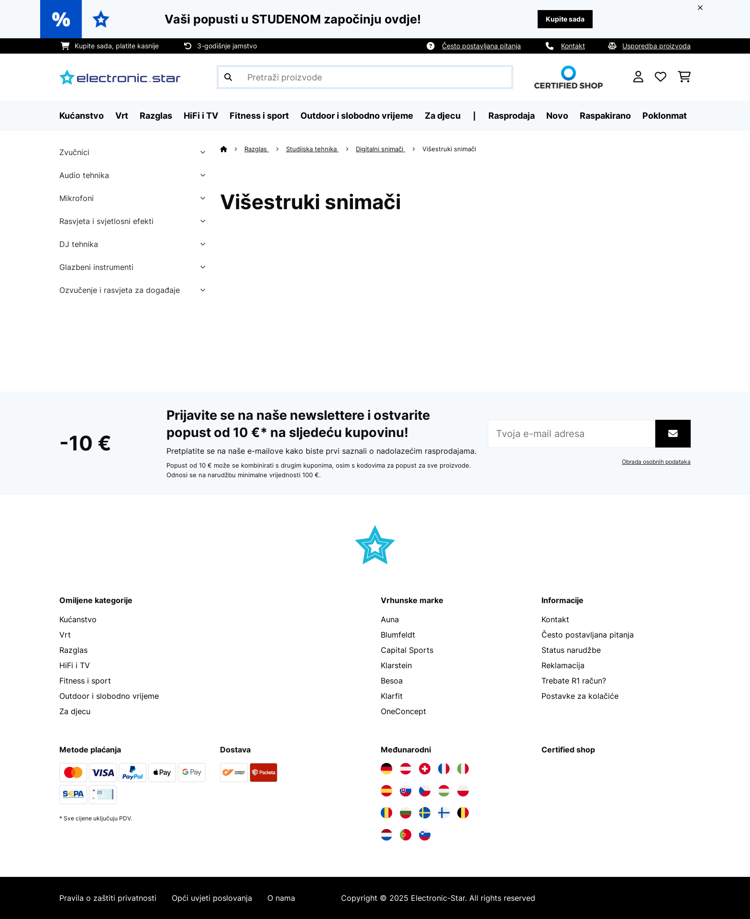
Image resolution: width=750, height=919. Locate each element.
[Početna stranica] (232, 149)
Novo (557, 116)
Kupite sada (565, 19)
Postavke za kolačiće (579, 696)
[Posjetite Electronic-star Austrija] (405, 768)
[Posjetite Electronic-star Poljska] (463, 790)
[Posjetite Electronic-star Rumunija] (386, 812)
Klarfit (392, 696)
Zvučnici (74, 152)
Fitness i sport (85, 680)
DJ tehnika (78, 244)
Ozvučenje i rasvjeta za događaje (119, 290)
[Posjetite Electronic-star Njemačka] (386, 768)
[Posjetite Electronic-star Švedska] (424, 812)
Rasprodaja (511, 116)
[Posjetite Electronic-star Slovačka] (405, 790)
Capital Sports (407, 650)
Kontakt (573, 46)
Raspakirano (605, 116)
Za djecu (74, 711)
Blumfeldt (398, 634)
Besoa (392, 680)
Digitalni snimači (380, 149)
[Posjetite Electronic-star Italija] (463, 768)
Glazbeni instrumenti (96, 267)
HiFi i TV (74, 665)
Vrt (65, 634)
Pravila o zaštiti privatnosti (107, 898)
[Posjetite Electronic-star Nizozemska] (386, 835)
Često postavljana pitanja (481, 46)
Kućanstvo (78, 619)
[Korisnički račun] (638, 77)
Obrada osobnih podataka (656, 462)
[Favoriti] (660, 77)
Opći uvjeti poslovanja (212, 898)
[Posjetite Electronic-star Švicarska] (424, 768)
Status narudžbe (571, 650)
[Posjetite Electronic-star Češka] (424, 790)
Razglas (256, 149)
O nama (281, 898)
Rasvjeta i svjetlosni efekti (106, 221)
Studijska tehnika (312, 149)
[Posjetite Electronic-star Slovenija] (424, 835)
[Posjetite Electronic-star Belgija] (463, 812)
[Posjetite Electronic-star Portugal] (405, 835)
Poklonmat (664, 116)
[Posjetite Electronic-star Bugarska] (405, 812)
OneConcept (403, 711)
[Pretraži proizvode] (365, 77)
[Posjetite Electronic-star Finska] (444, 812)
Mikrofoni (76, 198)
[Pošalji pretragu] (228, 77)
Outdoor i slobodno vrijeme (109, 696)
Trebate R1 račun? (573, 680)
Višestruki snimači (450, 149)
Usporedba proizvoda (656, 46)
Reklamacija (563, 665)
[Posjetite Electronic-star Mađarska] (444, 790)
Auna (390, 619)
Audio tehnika (84, 175)
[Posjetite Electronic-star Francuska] (444, 768)
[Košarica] (684, 77)
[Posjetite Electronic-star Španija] (386, 790)
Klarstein (396, 665)
